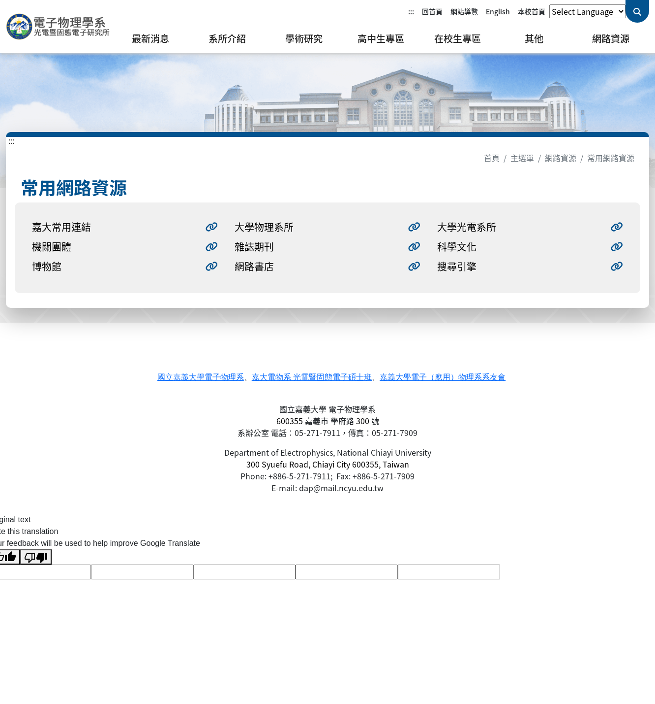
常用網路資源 (610, 158)
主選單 (522, 158)
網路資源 (610, 38)
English (498, 11)
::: (411, 11)
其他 (534, 38)
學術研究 (304, 38)
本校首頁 (531, 11)
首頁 (492, 158)
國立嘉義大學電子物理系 (200, 377)
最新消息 (150, 38)
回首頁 (432, 11)
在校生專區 (457, 38)
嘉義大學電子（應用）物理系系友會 (443, 377)
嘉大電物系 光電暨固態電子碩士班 (312, 377)
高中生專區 (380, 38)
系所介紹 (227, 38)
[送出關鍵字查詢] (637, 11)
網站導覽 (464, 11)
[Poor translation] (36, 557)
